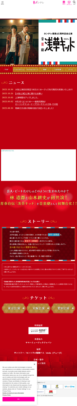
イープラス (35, 104)
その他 (55, 104)
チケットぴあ (46, 104)
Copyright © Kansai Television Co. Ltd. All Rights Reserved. (38, 395)
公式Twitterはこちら (7, 151)
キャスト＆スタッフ (32, 69)
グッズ (70, 69)
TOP (6, 69)
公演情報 (57, 69)
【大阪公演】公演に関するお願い (29, 93)
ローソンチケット (22, 104)
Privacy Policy (7, 395)
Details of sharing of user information (13, 393)
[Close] (34, 364)
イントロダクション (19, 69)
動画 (44, 69)
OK (18, 399)
